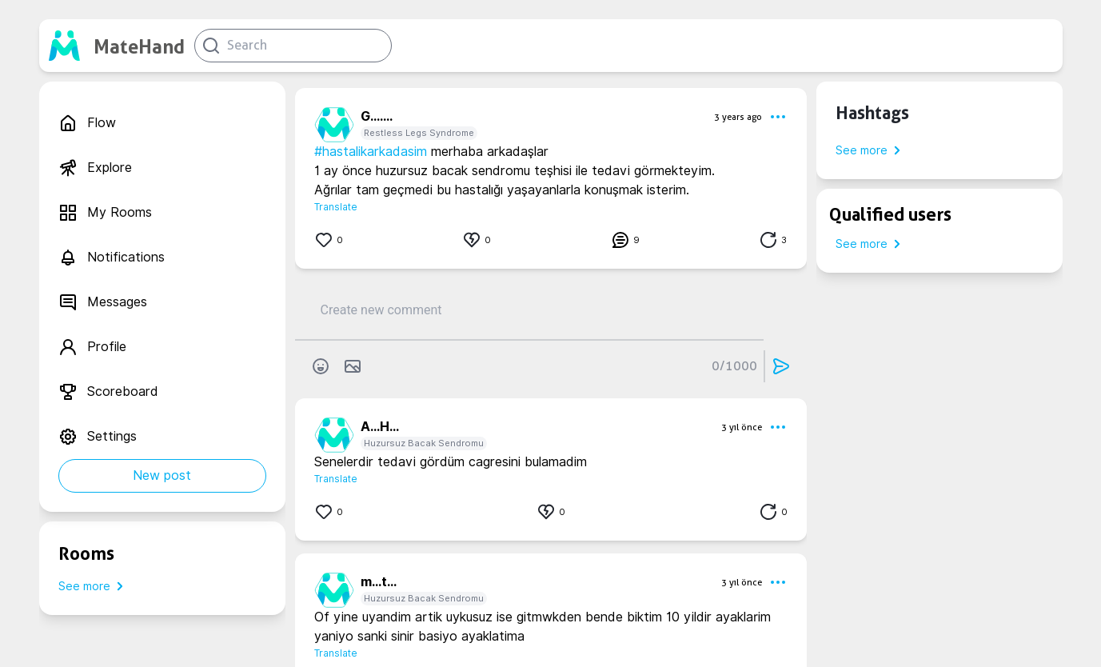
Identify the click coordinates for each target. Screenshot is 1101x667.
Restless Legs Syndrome (419, 132)
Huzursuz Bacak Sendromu (424, 443)
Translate (335, 207)
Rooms (86, 553)
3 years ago (738, 116)
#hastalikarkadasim (370, 151)
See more (94, 586)
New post (162, 475)
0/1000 (734, 365)
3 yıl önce (741, 427)
